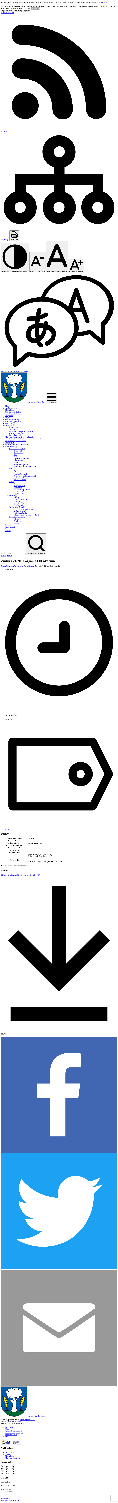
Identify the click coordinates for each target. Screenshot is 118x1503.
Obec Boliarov (17, 1422)
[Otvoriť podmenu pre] (9, 406)
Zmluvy (7, 829)
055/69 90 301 (6, 1498)
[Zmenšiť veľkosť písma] (37, 262)
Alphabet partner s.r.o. (27, 1420)
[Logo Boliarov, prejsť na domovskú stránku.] (23, 402)
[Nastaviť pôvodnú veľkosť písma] (57, 256)
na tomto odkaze (102, 2)
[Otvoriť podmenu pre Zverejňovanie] (15, 447)
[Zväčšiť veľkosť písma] (76, 265)
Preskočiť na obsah (7, 13)
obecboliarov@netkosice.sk (10, 1500)
